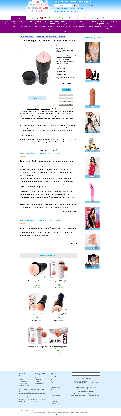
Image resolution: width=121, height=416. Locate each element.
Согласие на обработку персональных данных (32, 399)
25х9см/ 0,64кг (61, 71)
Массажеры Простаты (98, 21)
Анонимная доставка (61, 11)
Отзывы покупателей (85, 2)
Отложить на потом (66, 104)
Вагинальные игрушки (24, 26)
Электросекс (71, 29)
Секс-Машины (10, 26)
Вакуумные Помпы (113, 21)
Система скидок (23, 383)
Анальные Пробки (40, 24)
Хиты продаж (75, 18)
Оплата (64, 2)
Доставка (57, 2)
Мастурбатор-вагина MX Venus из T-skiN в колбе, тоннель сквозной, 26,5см (37, 347)
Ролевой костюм (55, 395)
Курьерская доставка (94, 394)
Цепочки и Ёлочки (8, 29)
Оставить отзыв (66, 98)
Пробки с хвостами (109, 26)
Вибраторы (5, 21)
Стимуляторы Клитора (64, 24)
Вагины (52, 24)
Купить (66, 89)
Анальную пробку (56, 387)
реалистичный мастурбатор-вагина (38, 109)
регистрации (73, 9)
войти (82, 9)
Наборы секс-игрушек (79, 26)
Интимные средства (56, 398)
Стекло (64, 31)
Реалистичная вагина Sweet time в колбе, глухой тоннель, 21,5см (37, 281)
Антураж (53, 390)
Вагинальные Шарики (12, 24)
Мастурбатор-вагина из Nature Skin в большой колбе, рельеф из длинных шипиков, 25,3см (37, 314)
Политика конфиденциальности (28, 397)
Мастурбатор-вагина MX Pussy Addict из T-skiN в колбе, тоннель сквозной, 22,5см (58, 281)
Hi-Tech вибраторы (39, 26)
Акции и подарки (39, 383)
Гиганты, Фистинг (83, 21)
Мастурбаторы (40, 21)
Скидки (97, 18)
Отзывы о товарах (24, 385)
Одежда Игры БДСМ (37, 18)
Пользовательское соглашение (28, 401)
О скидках (72, 2)
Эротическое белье (56, 392)
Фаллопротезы (111, 24)
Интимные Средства (57, 18)
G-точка (76, 24)
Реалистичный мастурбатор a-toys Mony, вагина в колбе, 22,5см (58, 314)
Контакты (37, 381)
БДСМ (53, 393)
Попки (19, 29)
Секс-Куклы (71, 21)
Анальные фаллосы (95, 26)
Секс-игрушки (19, 18)
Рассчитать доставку (66, 95)
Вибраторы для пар (36, 29)
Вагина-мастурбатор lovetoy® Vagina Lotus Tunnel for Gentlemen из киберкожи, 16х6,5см (58, 347)
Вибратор (53, 378)
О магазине (38, 379)
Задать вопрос (66, 101)
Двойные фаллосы (87, 24)
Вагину (53, 384)
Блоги (105, 18)
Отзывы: (37, 98)
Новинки (87, 18)
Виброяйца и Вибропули (85, 29)
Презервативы (55, 403)
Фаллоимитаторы (27, 24)
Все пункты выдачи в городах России (30, 392)
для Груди (48, 29)
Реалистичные (112, 29)
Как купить (22, 376)
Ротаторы (51, 26)
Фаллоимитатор (55, 380)
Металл (57, 31)
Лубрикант (54, 401)
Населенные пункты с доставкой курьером (32, 393)
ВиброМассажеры (59, 29)
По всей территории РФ (78, 394)
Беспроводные (100, 29)
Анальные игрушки (26, 21)
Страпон (53, 382)
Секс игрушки (55, 376)
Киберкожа (99, 24)
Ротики (25, 29)
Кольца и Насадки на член (57, 21)
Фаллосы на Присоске (63, 26)
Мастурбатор (54, 385)
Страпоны (14, 21)
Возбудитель (54, 399)
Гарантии (37, 376)
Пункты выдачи (94, 395)
